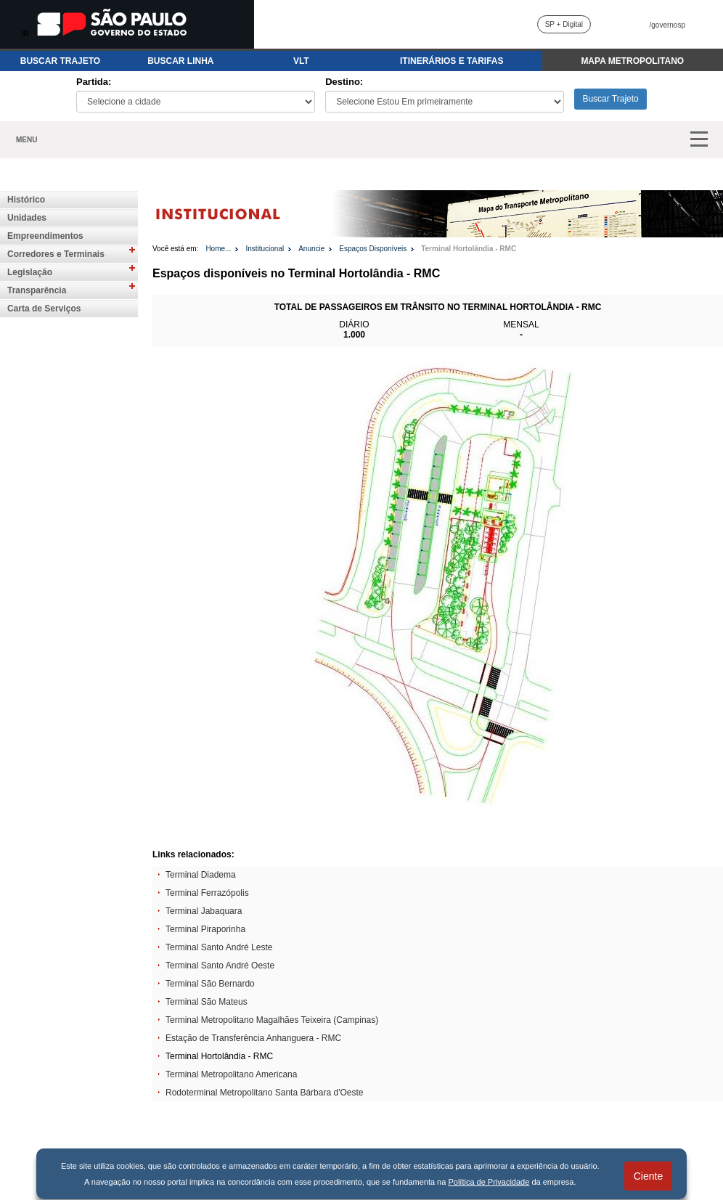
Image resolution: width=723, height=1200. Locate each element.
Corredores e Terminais (56, 254)
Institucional (264, 249)
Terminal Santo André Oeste (220, 965)
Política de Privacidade (488, 1181)
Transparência (36, 290)
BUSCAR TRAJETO (60, 61)
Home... (218, 249)
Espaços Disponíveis (373, 249)
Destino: (344, 81)
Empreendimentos (45, 236)
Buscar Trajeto (610, 99)
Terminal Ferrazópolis (207, 893)
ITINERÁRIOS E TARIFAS (451, 61)
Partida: (93, 81)
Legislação (29, 272)
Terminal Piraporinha (205, 929)
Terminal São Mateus (207, 1002)
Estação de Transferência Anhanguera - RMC (253, 1038)
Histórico (26, 200)
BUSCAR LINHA (180, 61)
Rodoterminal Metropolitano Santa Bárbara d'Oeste (264, 1092)
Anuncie (311, 249)
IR (25, 34)
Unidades (26, 218)
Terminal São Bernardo (210, 984)
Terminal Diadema (201, 875)
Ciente (648, 1176)
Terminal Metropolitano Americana (231, 1074)
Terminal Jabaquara (204, 911)
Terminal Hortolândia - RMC (468, 249)
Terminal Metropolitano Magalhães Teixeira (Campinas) (272, 1020)
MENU (26, 140)
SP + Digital (564, 24)
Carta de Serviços (44, 308)
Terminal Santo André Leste (219, 947)
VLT (301, 61)
